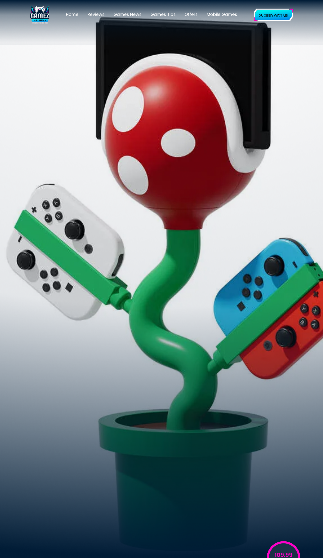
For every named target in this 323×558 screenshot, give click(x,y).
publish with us (273, 15)
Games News (127, 14)
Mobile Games (222, 14)
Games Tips (163, 14)
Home (72, 14)
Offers (191, 14)
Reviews (96, 14)
